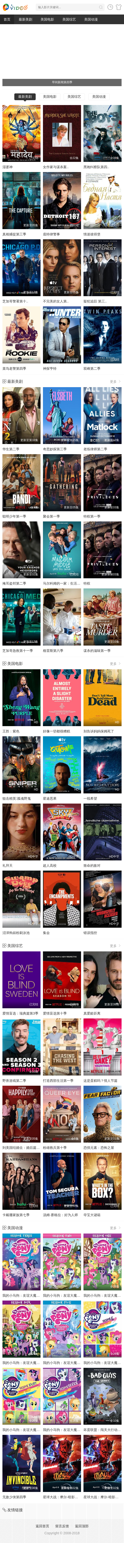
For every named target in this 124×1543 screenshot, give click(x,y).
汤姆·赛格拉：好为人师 (60, 1215)
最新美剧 (25, 19)
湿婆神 (7, 167)
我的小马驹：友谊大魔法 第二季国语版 (72, 1295)
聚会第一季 (51, 516)
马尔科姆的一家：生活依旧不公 (67, 583)
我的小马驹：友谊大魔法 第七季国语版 (72, 1430)
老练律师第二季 (95, 449)
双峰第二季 (91, 368)
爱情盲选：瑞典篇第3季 (20, 1013)
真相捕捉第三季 (14, 234)
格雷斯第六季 (53, 651)
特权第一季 (91, 516)
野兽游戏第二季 (14, 1081)
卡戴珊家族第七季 (16, 1215)
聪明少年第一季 (14, 516)
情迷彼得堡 (91, 234)
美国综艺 (69, 19)
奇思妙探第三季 (55, 449)
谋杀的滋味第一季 (97, 651)
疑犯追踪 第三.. (95, 301)
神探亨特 (50, 368)
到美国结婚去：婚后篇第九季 (24, 1148)
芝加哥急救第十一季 (17, 651)
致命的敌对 (91, 865)
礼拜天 (7, 865)
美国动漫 (91, 19)
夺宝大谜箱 (91, 1215)
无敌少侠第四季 (14, 1497)
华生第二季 (10, 449)
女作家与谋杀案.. (56, 167)
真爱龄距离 (91, 1013)
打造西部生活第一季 (58, 1081)
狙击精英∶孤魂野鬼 (16, 798)
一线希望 (90, 798)
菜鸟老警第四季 (14, 368)
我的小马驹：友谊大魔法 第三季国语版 (31, 1295)
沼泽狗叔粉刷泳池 (16, 933)
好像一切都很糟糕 (56, 731)
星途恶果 (50, 798)
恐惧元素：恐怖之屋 (98, 1148)
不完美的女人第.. (56, 301)
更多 (116, 381)
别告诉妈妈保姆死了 (98, 731)
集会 (46, 933)
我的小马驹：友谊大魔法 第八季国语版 (31, 1430)
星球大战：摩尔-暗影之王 (62, 1497)
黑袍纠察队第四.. (96, 167)
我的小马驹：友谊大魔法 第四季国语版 (31, 1363)
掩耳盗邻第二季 (14, 583)
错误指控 (90, 933)
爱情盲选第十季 (55, 1013)
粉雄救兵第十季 (55, 1148)
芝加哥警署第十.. (15, 301)
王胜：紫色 (10, 731)
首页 (7, 19)
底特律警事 (51, 234)
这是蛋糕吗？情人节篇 (100, 1081)
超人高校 (50, 865)
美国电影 (47, 19)
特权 (86, 583)
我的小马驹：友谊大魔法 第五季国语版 (72, 1363)
